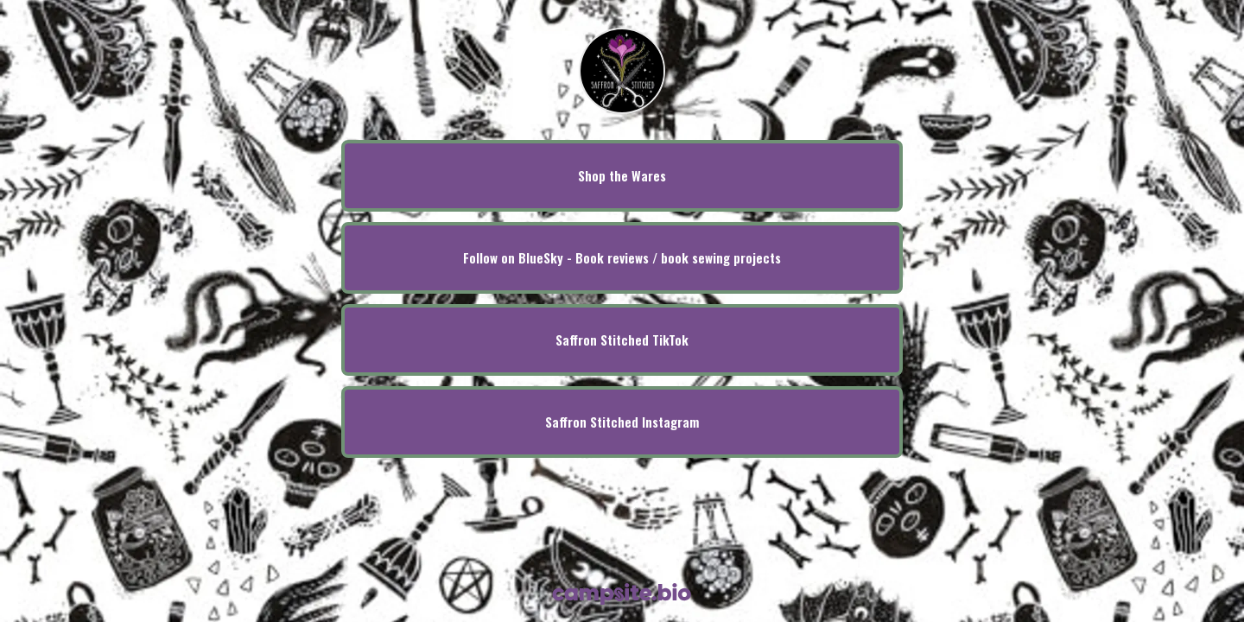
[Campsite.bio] (621, 594)
